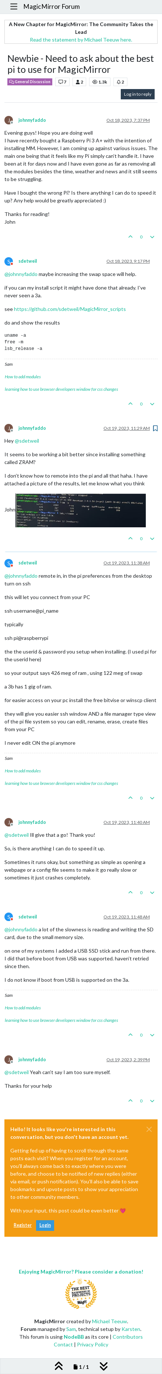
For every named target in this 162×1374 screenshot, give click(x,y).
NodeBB (74, 1337)
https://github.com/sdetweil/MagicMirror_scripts (70, 309)
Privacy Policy (92, 1344)
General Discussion (29, 81)
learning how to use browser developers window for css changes (61, 389)
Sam (71, 1329)
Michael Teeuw (109, 1321)
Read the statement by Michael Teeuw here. (81, 39)
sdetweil (27, 261)
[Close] (149, 1129)
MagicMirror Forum (51, 6)
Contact (63, 1344)
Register (23, 1225)
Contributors (128, 1337)
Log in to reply (137, 94)
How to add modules (23, 376)
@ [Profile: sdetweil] (27, 441)
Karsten (131, 1329)
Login (45, 1225)
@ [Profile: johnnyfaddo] (21, 274)
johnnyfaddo (32, 120)
